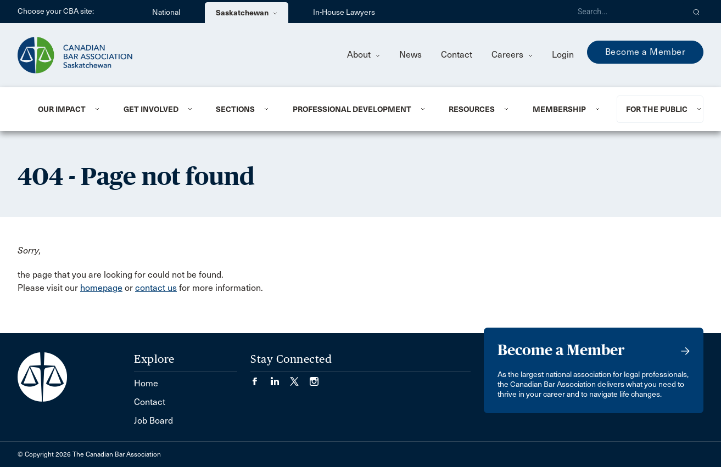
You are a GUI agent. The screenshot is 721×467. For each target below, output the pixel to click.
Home (146, 383)
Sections (235, 109)
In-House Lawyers (344, 12)
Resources (472, 109)
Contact (456, 54)
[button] (696, 11)
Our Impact (62, 109)
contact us (156, 288)
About (363, 54)
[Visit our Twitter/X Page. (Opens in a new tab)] (300, 378)
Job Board (153, 420)
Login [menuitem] (563, 54)
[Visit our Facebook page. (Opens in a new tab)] (260, 378)
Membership (559, 109)
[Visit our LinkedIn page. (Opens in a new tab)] (280, 378)
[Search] (626, 11)
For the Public (657, 109)
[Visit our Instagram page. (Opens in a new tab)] (314, 378)
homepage (101, 288)
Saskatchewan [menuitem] (246, 13)
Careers (512, 54)
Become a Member (645, 52)
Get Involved (151, 109)
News (410, 54)
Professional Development (352, 109)
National (166, 12)
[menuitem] (67, 109)
